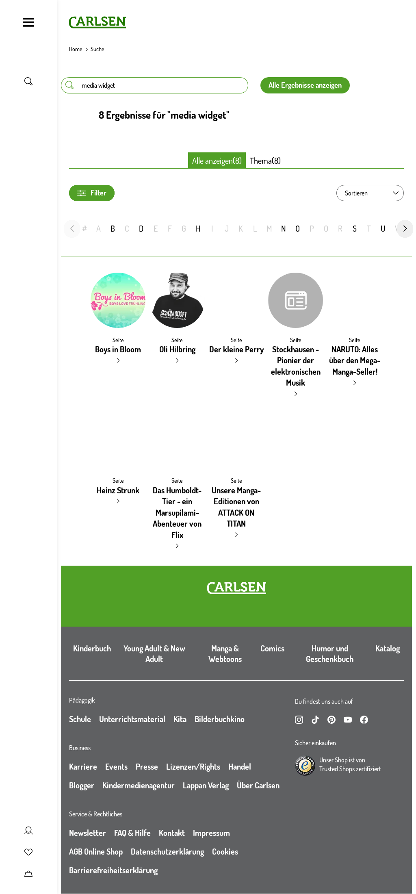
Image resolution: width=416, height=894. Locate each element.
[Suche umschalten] (28, 81)
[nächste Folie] (405, 229)
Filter (91, 192)
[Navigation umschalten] (28, 22)
